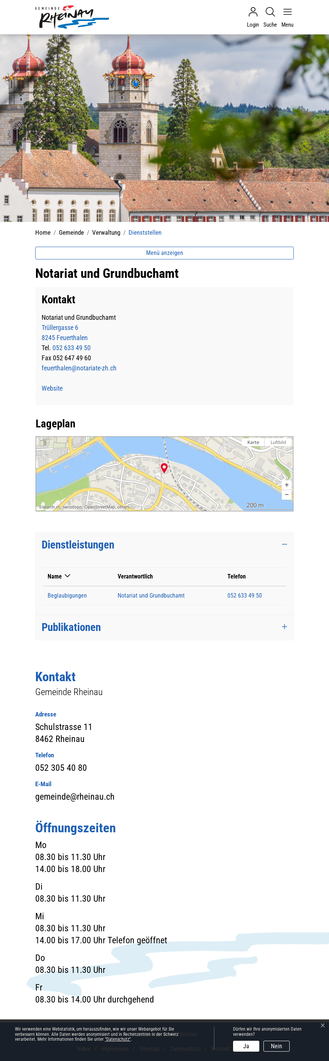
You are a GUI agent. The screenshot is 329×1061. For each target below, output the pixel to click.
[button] (287, 485)
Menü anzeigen (164, 252)
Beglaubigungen (67, 595)
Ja (246, 1046)
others (123, 507)
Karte (253, 442)
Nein (276, 1046)
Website (56, 388)
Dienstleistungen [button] (78, 544)
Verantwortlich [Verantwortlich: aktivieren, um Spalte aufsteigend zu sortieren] (135, 576)
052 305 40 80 (61, 768)
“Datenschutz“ (118, 1039)
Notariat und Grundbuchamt (151, 595)
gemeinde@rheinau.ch (75, 796)
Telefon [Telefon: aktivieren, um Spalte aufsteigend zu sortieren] (236, 576)
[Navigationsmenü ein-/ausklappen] (285, 17)
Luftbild (278, 442)
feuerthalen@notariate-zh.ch (79, 368)
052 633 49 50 (71, 348)
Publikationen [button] (71, 627)
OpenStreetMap (99, 507)
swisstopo (72, 507)
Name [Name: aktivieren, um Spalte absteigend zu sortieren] (55, 576)
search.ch (51, 507)
